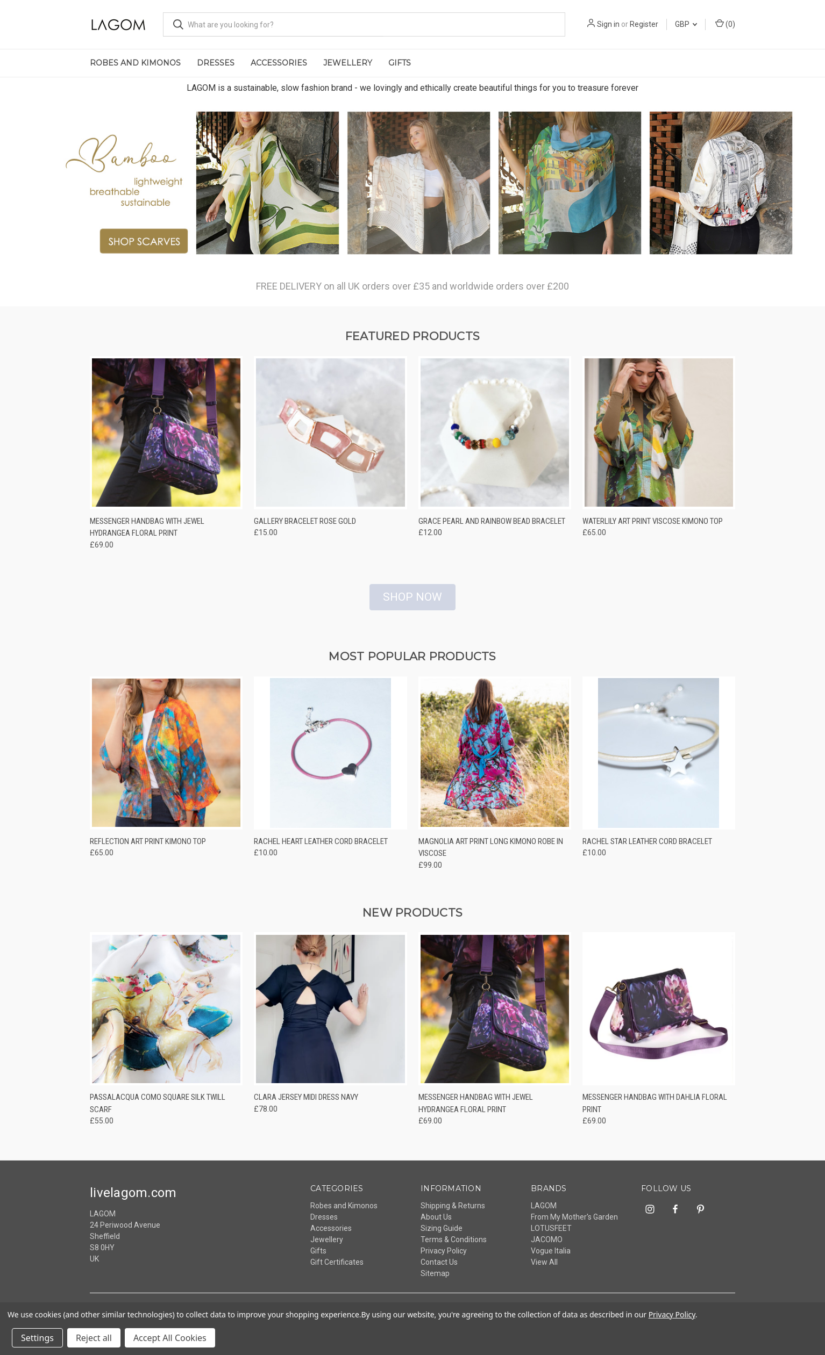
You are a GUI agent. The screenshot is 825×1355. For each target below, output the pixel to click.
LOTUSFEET (551, 1235)
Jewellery (347, 63)
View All (544, 1269)
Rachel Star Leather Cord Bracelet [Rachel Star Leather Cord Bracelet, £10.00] (647, 848)
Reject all (94, 1338)
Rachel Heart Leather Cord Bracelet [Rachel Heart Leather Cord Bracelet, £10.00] (321, 848)
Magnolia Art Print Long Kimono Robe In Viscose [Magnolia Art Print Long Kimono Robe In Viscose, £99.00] (490, 854)
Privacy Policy (444, 1257)
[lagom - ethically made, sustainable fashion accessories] (412, 186)
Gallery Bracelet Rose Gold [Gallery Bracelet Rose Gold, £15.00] (305, 527)
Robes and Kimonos (135, 63)
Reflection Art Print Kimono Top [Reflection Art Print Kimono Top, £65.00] (148, 848)
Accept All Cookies (170, 1338)
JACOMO (547, 1246)
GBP (686, 24)
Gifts (399, 63)
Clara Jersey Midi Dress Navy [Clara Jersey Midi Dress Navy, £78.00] (306, 1104)
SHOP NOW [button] (412, 603)
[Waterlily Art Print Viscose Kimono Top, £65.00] (659, 439)
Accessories (279, 63)
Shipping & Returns (453, 1212)
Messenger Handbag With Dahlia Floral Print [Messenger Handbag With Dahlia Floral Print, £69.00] (654, 1110)
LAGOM (544, 1212)
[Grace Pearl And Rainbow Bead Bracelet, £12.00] (495, 439)
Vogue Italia (551, 1257)
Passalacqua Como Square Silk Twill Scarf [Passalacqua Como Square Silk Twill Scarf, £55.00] (157, 1110)
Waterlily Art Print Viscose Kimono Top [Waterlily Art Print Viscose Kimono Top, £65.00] (652, 527)
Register (644, 24)
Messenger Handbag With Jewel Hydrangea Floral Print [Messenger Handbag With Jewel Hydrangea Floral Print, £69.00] (147, 534)
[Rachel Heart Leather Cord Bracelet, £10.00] (330, 759)
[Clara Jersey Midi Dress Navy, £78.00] (330, 1015)
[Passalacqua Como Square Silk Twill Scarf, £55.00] (166, 1015)
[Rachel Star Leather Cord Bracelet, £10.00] (659, 759)
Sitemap (435, 1280)
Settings (37, 1338)
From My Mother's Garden (574, 1224)
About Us (436, 1224)
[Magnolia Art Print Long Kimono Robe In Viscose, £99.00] (495, 759)
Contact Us (439, 1269)
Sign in (608, 24)
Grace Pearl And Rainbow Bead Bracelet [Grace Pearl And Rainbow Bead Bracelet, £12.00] (491, 527)
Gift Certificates (337, 1269)
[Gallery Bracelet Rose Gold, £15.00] (330, 439)
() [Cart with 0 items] (725, 23)
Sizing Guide (442, 1235)
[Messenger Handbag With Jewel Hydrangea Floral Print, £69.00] (166, 439)
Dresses (215, 63)
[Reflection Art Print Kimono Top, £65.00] (166, 759)
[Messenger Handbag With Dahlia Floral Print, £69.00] (659, 1015)
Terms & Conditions (454, 1246)
